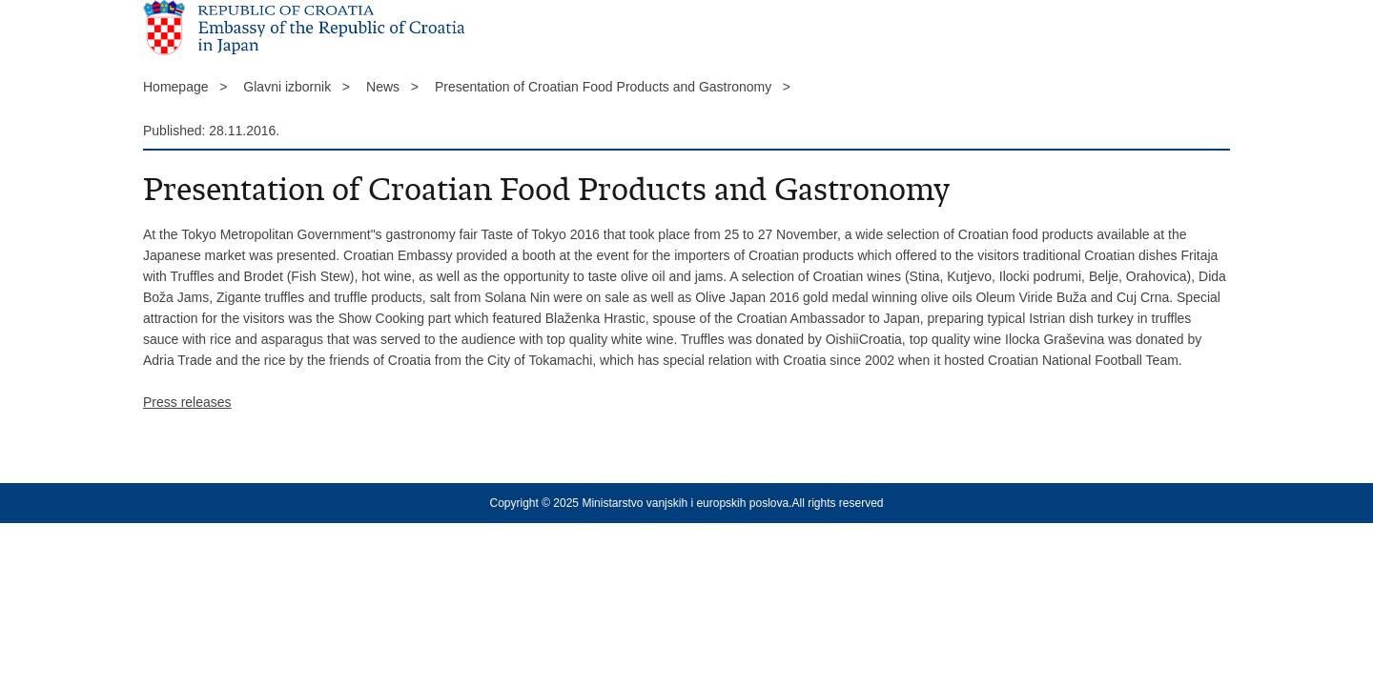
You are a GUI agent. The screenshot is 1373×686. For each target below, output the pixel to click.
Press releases (187, 402)
